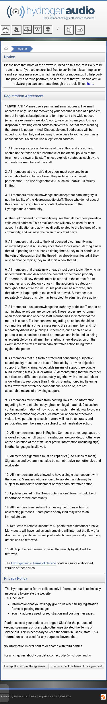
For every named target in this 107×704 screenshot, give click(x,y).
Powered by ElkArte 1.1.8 (14, 696)
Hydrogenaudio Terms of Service (33, 563)
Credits (32, 696)
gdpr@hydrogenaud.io (75, 655)
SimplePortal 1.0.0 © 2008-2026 (54, 696)
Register (21, 48)
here (90, 83)
